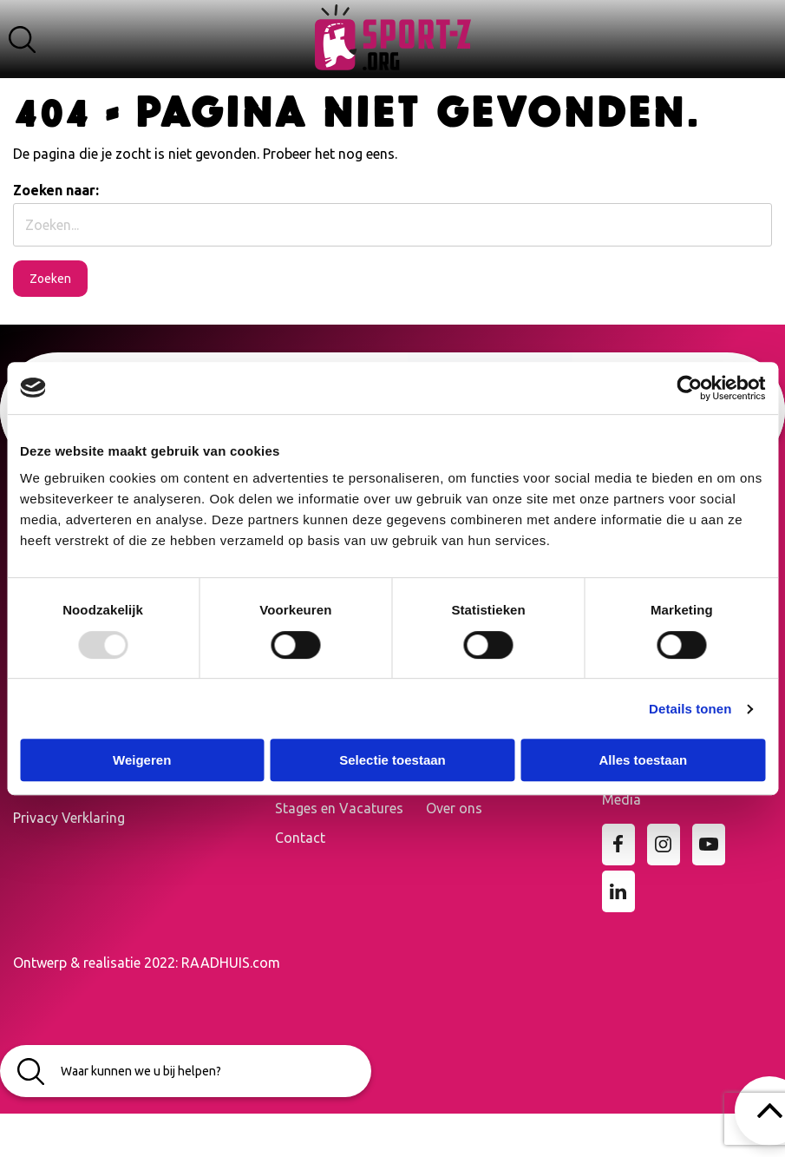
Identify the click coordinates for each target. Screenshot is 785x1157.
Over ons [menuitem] (454, 808)
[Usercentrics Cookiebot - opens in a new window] (689, 388)
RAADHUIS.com (230, 962)
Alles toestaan (643, 760)
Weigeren (142, 760)
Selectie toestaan (392, 760)
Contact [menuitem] (300, 837)
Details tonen (690, 708)
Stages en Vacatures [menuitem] (339, 808)
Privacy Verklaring (69, 817)
